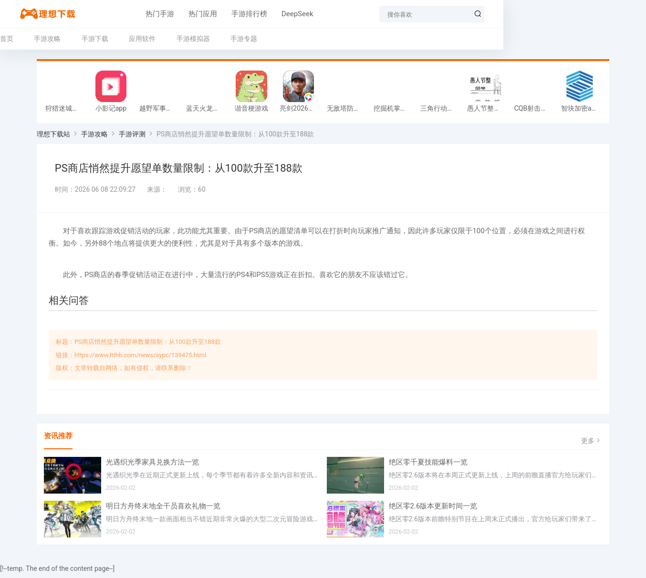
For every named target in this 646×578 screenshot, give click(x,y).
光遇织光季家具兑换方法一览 (152, 466)
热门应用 (165, 14)
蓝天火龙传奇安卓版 (207, 110)
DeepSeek (260, 14)
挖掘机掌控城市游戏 (395, 110)
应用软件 (179, 38)
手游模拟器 (230, 38)
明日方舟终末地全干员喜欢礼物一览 (163, 510)
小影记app (110, 110)
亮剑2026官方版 (301, 110)
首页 (43, 38)
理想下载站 (53, 136)
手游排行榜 (212, 14)
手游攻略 (84, 38)
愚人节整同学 (487, 110)
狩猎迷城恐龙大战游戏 (66, 110)
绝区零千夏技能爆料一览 (428, 466)
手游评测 (132, 136)
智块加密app (580, 110)
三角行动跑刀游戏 (441, 110)
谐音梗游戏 (251, 110)
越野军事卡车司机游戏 (160, 110)
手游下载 (131, 38)
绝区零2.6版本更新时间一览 (433, 510)
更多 (591, 445)
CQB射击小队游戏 (535, 110)
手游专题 (280, 38)
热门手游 (122, 14)
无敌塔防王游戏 (348, 110)
